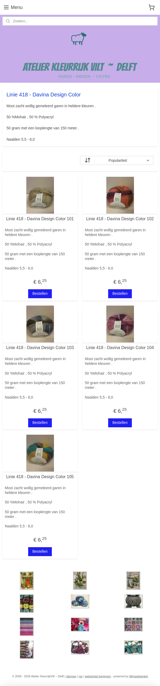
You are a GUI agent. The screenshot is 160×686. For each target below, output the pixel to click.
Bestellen (40, 293)
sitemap (71, 676)
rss (81, 676)
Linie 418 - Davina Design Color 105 (40, 476)
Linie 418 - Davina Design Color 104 (120, 347)
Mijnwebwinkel (138, 676)
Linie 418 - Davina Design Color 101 (40, 219)
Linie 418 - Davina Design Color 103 (40, 347)
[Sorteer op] (116, 160)
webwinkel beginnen (98, 676)
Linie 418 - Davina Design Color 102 (120, 219)
